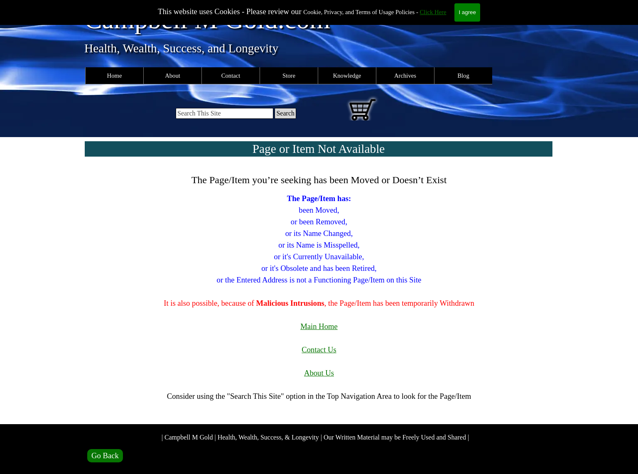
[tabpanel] (319, 293)
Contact (230, 75)
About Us (319, 372)
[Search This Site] (224, 113)
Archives (405, 75)
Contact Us (319, 349)
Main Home (319, 326)
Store (288, 75)
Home (114, 75)
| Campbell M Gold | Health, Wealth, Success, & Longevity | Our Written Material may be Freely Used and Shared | (315, 437)
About (172, 75)
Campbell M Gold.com (207, 19)
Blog (463, 75)
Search (285, 113)
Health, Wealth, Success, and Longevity (181, 48)
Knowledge (347, 75)
